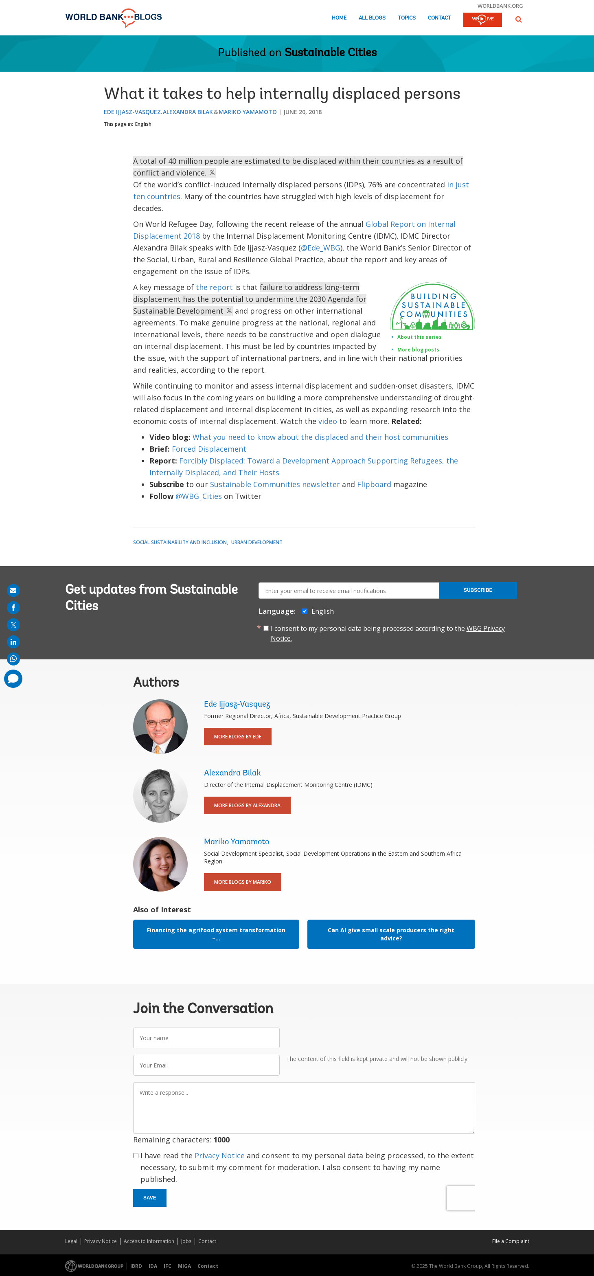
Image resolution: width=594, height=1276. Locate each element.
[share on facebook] (13, 607)
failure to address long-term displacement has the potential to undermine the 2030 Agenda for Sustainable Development (249, 299)
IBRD (136, 1266)
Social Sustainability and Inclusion (180, 542)
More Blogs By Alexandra (247, 805)
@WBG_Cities (198, 496)
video (328, 421)
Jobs (186, 1241)
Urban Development (257, 542)
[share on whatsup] (13, 658)
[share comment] (13, 679)
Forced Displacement (209, 449)
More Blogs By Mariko (242, 881)
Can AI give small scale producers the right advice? (391, 934)
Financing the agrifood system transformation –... (216, 934)
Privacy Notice (220, 1155)
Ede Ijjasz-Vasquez (132, 112)
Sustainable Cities (331, 53)
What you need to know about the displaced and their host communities (320, 437)
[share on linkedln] (13, 641)
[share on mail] (13, 590)
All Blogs (372, 18)
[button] (518, 19)
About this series (419, 337)
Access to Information (149, 1241)
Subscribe (478, 590)
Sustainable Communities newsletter (275, 484)
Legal (71, 1241)
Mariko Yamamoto (248, 112)
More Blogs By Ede (237, 736)
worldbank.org (500, 5)
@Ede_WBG (320, 248)
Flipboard (374, 484)
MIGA (184, 1266)
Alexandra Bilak (188, 112)
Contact (439, 18)
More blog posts (418, 349)
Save (149, 1198)
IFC (167, 1266)
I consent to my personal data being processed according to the (388, 633)
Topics (407, 18)
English (143, 124)
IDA (153, 1266)
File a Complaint (510, 1241)
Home (339, 18)
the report (214, 287)
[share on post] (13, 624)
